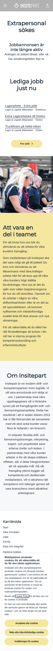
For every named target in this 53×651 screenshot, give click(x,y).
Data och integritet (13, 546)
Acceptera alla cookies (26, 623)
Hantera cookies (12, 551)
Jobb (5, 537)
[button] (47, 6)
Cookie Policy (22, 596)
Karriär (6, 541)
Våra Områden (11, 532)
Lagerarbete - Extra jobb (26, 106)
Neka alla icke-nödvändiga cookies (26, 632)
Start (5, 527)
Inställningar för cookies (27, 641)
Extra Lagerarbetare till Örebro (26, 116)
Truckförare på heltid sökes (26, 126)
